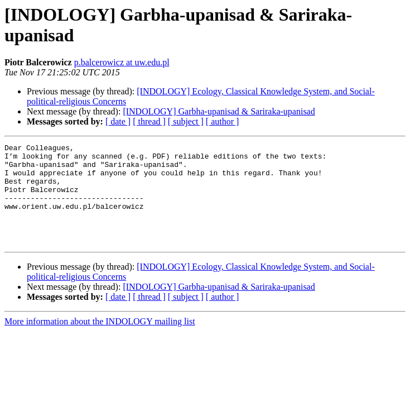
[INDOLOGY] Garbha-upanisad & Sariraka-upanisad (219, 111)
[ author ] (222, 121)
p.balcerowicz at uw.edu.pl (122, 62)
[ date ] (118, 121)
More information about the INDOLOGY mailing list (99, 341)
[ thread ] (149, 121)
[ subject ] (186, 121)
